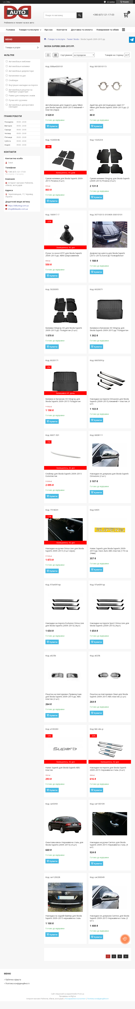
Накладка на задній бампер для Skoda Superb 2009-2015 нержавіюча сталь (63, 916)
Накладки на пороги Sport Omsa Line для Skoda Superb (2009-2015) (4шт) (109, 624)
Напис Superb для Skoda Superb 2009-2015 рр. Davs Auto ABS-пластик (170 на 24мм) (109, 550)
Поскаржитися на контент (75, 999)
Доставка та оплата (81, 29)
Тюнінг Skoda (73, 39)
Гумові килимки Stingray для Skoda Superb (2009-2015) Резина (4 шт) (110, 179)
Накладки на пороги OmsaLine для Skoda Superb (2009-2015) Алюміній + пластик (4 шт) (110, 401)
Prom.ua (81, 994)
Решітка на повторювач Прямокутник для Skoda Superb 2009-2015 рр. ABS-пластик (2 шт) (63, 696)
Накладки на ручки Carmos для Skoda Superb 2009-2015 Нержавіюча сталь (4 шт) (109, 844)
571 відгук (111, 2)
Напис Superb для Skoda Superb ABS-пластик (62, 768)
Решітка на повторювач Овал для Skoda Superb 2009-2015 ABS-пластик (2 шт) (109, 695)
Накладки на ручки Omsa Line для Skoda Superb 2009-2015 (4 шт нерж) (64, 549)
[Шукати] (79, 15)
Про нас (49, 29)
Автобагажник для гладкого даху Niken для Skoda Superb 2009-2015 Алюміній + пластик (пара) (64, 107)
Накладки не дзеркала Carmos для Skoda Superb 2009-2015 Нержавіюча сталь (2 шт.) (109, 918)
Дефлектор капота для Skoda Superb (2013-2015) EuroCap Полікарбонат (107, 254)
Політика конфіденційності (17, 983)
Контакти (62, 29)
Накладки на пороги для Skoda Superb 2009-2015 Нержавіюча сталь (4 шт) (108, 768)
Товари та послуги (29, 29)
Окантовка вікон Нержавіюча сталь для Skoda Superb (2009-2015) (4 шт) (64, 843)
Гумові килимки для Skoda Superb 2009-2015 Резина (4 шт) (64, 179)
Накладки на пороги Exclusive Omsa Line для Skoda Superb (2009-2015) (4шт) (64, 624)
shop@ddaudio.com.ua (18, 209)
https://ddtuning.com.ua (18, 205)
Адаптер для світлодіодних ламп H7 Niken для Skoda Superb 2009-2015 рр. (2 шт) (109, 107)
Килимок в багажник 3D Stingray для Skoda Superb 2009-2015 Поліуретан (63, 400)
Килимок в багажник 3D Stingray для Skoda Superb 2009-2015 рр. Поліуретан (109, 329)
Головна (10, 29)
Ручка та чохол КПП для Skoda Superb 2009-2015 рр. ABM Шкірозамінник (63, 254)
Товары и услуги (12, 47)
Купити (53, 126)
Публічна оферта (13, 979)
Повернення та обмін (108, 29)
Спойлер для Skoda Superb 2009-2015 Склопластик (63, 474)
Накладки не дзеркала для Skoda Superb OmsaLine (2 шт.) (109, 474)
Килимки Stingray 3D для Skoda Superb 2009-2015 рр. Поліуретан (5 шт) (63, 329)
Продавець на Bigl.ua (67, 996)
